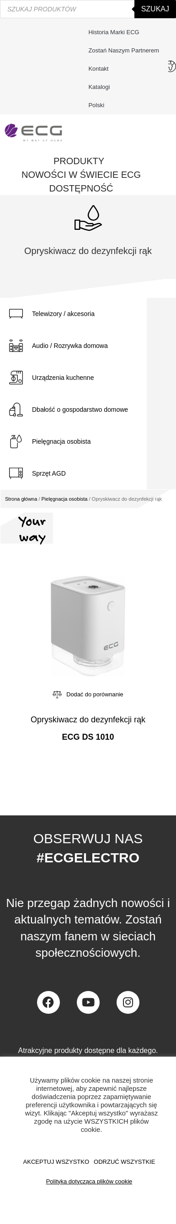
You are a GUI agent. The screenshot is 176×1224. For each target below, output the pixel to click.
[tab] (73, 314)
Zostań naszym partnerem (123, 50)
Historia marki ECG (113, 32)
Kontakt (100, 68)
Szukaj (155, 9)
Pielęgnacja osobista (61, 441)
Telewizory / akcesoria (63, 313)
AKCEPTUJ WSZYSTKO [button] (56, 1161)
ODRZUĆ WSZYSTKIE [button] (124, 1161)
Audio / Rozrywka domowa (70, 345)
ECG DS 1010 (88, 737)
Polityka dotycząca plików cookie (89, 1181)
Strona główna (21, 499)
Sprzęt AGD (49, 473)
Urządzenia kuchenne (63, 377)
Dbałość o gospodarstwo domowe (80, 409)
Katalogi (99, 86)
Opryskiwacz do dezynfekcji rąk (88, 719)
